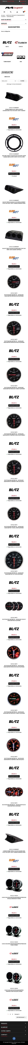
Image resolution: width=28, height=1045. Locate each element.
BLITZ (7, 46)
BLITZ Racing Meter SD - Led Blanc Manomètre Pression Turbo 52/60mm (14, 388)
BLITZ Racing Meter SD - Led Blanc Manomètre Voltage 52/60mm (14, 573)
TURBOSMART (7, 61)
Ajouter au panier (14, 127)
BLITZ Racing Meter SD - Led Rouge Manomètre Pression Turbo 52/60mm (14, 712)
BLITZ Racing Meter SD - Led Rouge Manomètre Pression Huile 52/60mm (14, 666)
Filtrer (22, 81)
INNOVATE (7, 76)
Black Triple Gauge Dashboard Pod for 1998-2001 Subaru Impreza (14, 249)
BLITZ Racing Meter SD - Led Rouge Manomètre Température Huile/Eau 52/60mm (14, 760)
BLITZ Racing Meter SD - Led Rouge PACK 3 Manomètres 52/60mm (14, 805)
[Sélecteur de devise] (24, 4)
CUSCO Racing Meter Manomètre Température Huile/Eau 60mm (14, 990)
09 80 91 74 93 (10, 1)
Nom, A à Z (9, 81)
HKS (21, 61)
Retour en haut (21, 1017)
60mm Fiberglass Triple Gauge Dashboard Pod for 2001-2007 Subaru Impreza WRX (14, 111)
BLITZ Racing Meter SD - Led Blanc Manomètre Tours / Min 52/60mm (14, 527)
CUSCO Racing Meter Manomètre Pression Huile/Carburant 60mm (14, 898)
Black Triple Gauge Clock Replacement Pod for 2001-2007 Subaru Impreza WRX (14, 202)
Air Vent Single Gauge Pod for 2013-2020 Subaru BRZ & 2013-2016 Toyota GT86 (14, 156)
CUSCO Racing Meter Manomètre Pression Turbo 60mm (14, 944)
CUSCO (21, 46)
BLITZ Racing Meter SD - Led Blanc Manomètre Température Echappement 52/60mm (14, 435)
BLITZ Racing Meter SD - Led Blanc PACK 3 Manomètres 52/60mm (14, 620)
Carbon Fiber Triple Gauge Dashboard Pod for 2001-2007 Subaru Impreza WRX (14, 851)
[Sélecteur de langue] (22, 1)
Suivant (17, 1014)
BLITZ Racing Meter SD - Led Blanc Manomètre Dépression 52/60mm (14, 295)
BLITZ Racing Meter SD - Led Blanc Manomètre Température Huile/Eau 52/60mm (14, 481)
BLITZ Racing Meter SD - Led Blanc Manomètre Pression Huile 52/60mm (14, 341)
